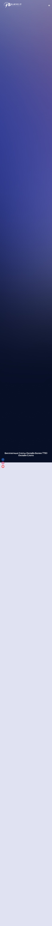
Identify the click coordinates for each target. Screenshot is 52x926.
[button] (49, 5)
